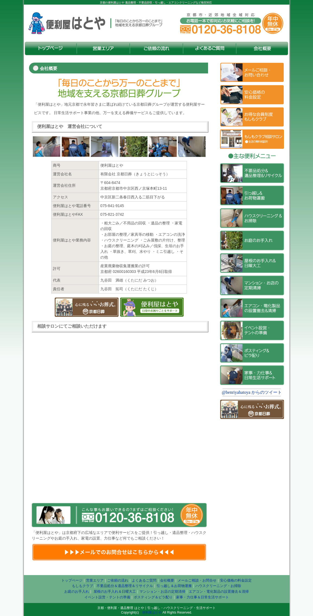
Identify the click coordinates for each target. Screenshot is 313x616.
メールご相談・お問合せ (197, 580)
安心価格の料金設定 (236, 580)
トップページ (71, 580)
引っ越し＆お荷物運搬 (174, 586)
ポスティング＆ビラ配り (153, 597)
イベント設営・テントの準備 (107, 597)
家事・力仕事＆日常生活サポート (202, 597)
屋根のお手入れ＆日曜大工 (114, 591)
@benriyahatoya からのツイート (252, 392)
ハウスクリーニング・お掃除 (218, 586)
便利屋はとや (152, 612)
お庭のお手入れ (76, 591)
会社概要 (167, 580)
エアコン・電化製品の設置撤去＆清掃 (219, 591)
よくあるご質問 (144, 580)
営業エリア (95, 580)
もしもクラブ (82, 586)
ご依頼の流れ (117, 580)
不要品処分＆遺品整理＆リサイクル (125, 586)
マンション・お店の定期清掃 (162, 591)
